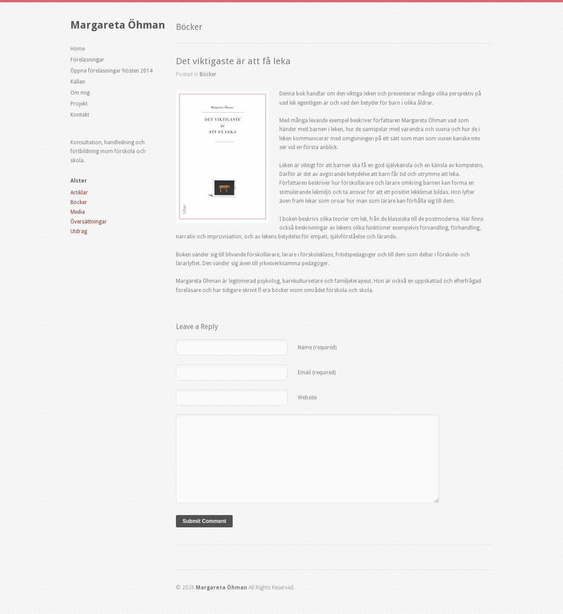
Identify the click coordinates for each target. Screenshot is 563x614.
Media (77, 212)
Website (307, 398)
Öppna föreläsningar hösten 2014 (111, 71)
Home (77, 49)
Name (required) (317, 347)
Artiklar (79, 193)
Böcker (78, 202)
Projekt (79, 104)
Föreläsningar (87, 60)
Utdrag (78, 231)
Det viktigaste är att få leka (233, 61)
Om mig (80, 93)
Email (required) (317, 372)
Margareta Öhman (117, 25)
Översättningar (88, 222)
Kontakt (79, 115)
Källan (77, 82)
